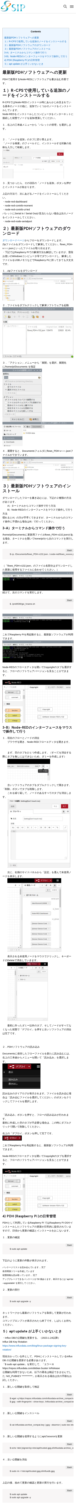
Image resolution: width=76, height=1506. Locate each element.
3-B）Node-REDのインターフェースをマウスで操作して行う (35, 56)
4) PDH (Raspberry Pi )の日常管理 (22, 60)
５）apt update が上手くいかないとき (23, 64)
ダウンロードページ (13, 240)
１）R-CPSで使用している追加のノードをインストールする (35, 41)
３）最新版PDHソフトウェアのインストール (27, 48)
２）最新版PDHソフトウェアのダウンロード (27, 45)
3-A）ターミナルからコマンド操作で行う (25, 52)
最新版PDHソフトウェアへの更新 (21, 37)
